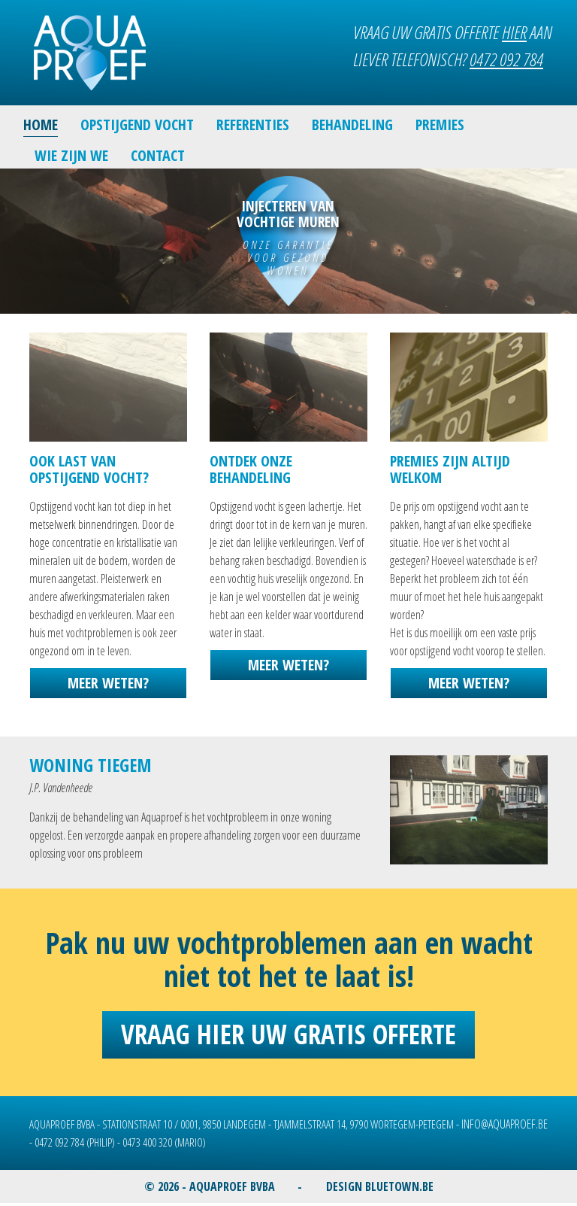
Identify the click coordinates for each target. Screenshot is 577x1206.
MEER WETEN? (108, 683)
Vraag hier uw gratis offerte (288, 1034)
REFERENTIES (252, 124)
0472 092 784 (506, 59)
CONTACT (158, 155)
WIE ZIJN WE (71, 155)
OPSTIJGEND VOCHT (137, 124)
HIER (514, 32)
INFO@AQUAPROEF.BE (504, 1124)
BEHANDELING (352, 124)
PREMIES (439, 124)
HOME (40, 124)
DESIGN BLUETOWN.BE (380, 1186)
